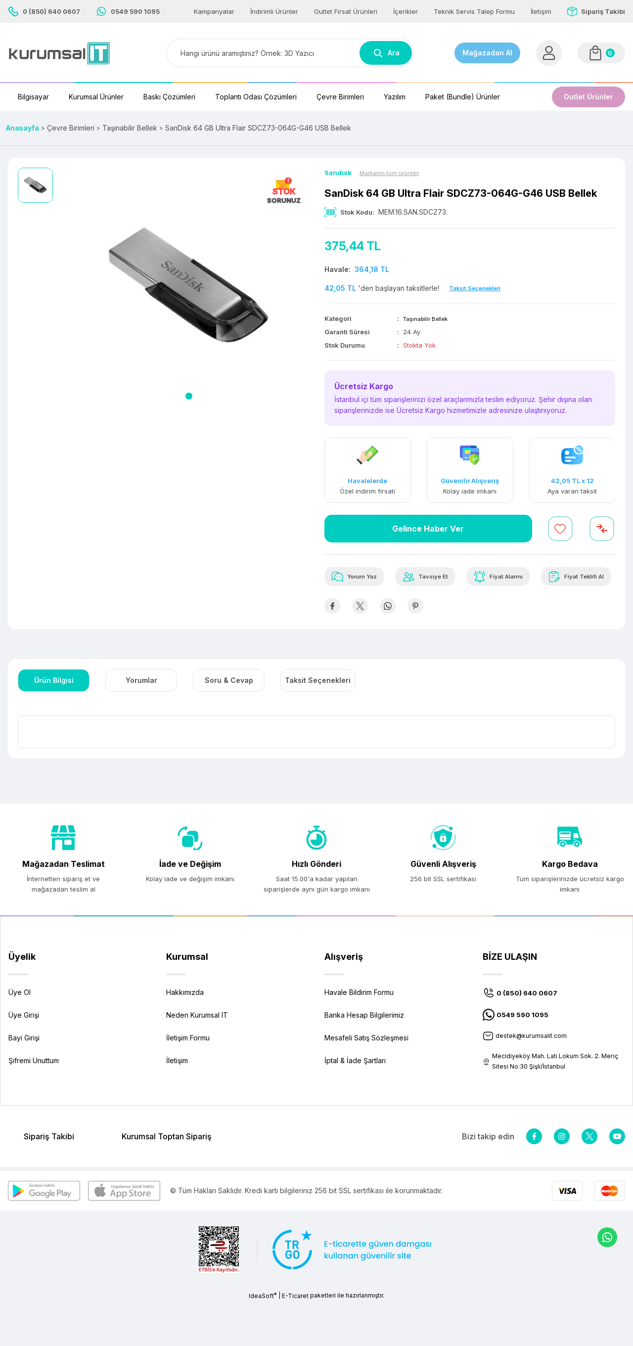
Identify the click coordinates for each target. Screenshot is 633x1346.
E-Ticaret (295, 1339)
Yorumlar (141, 722)
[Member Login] (549, 53)
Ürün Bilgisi (54, 722)
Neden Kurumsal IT (197, 1056)
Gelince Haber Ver (428, 530)
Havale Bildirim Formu (359, 1034)
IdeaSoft (262, 1339)
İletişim (177, 1102)
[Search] (290, 53)
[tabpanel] (189, 287)
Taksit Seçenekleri (318, 722)
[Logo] (59, 53)
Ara (386, 53)
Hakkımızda (185, 1034)
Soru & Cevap (229, 722)
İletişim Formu (188, 1079)
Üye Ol (19, 1034)
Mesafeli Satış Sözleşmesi (366, 1079)
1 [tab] (188, 396)
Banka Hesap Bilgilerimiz (364, 1056)
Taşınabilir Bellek (429, 319)
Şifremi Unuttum (33, 1102)
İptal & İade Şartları (355, 1102)
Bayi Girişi (24, 1079)
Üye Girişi (23, 1056)
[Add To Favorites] (560, 529)
